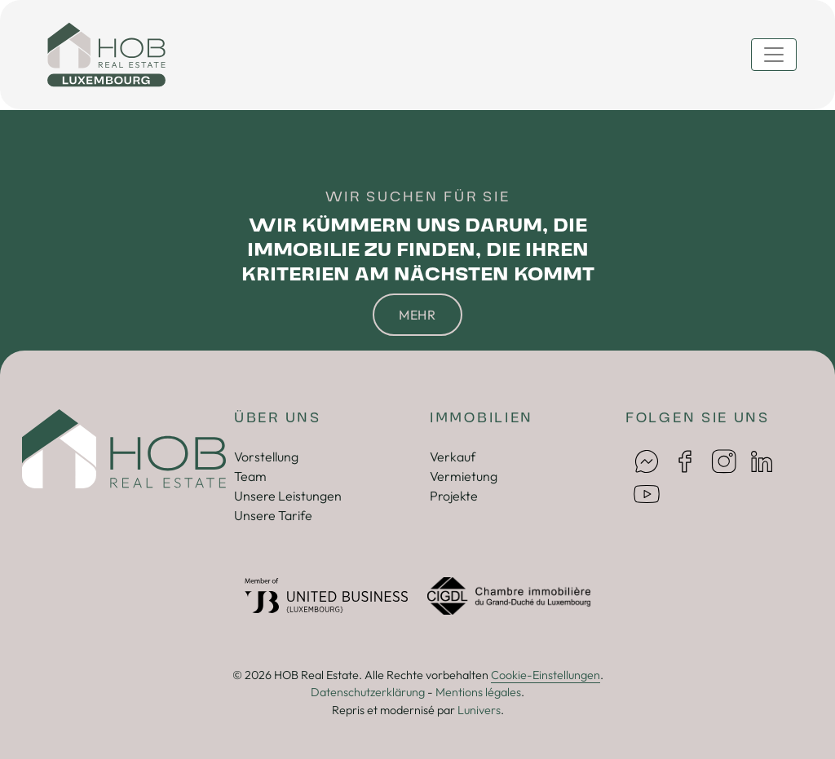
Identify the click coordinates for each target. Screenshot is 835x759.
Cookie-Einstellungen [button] (545, 675)
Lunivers (479, 710)
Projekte (454, 496)
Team (250, 476)
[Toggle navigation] (774, 54)
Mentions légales (478, 692)
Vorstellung (266, 456)
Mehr (417, 315)
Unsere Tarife (273, 515)
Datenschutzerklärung (368, 692)
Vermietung (463, 476)
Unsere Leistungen (288, 496)
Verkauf (452, 456)
